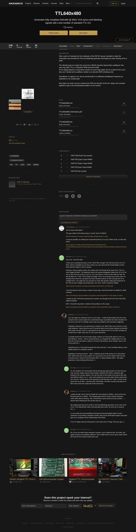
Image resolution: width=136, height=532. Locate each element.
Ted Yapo (68, 256)
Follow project (54, 33)
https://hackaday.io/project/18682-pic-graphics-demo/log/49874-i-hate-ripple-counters (94, 295)
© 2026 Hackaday (68, 527)
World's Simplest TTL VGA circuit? (25, 479)
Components (88, 46)
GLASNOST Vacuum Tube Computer (115, 479)
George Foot (16, 482)
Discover (36, 3)
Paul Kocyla (104, 482)
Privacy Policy (70, 523)
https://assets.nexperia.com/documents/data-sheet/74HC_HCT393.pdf (89, 286)
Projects (28, 3)
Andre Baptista (70, 227)
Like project (83, 33)
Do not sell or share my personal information (100, 523)
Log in (123, 3)
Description (63, 46)
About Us (25, 523)
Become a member (50, 500)
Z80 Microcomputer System (51, 479)
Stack (61, 3)
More (69, 3)
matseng (68, 27)
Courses (54, 3)
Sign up (114, 3)
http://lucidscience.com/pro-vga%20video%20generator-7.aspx (87, 236)
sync (29, 164)
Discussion (118, 46)
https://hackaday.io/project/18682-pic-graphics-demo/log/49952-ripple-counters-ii (93, 307)
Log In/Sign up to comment (69, 222)
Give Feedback (49, 523)
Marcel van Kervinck (77, 482)
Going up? (68, 518)
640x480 (35, 164)
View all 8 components (93, 176)
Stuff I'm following (23, 182)
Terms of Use (60, 523)
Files (78, 46)
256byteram (45, 482)
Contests (45, 3)
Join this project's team (17, 143)
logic (22, 164)
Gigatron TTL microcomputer (81, 479)
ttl (16, 164)
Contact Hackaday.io (36, 523)
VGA (11, 164)
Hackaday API (81, 523)
